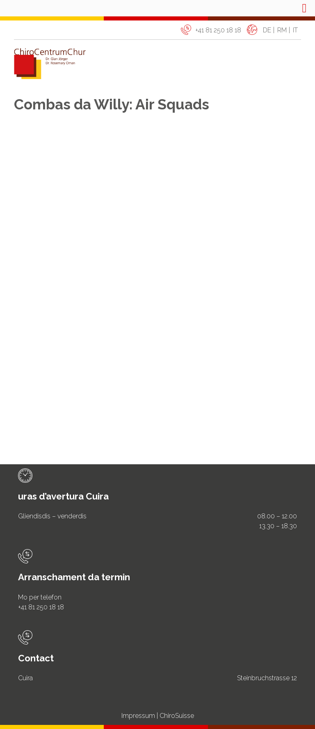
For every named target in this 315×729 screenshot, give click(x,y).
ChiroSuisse (177, 716)
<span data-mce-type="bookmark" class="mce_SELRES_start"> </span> (157, 277)
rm (282, 30)
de (267, 30)
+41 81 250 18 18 (218, 30)
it (295, 30)
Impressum (138, 716)
